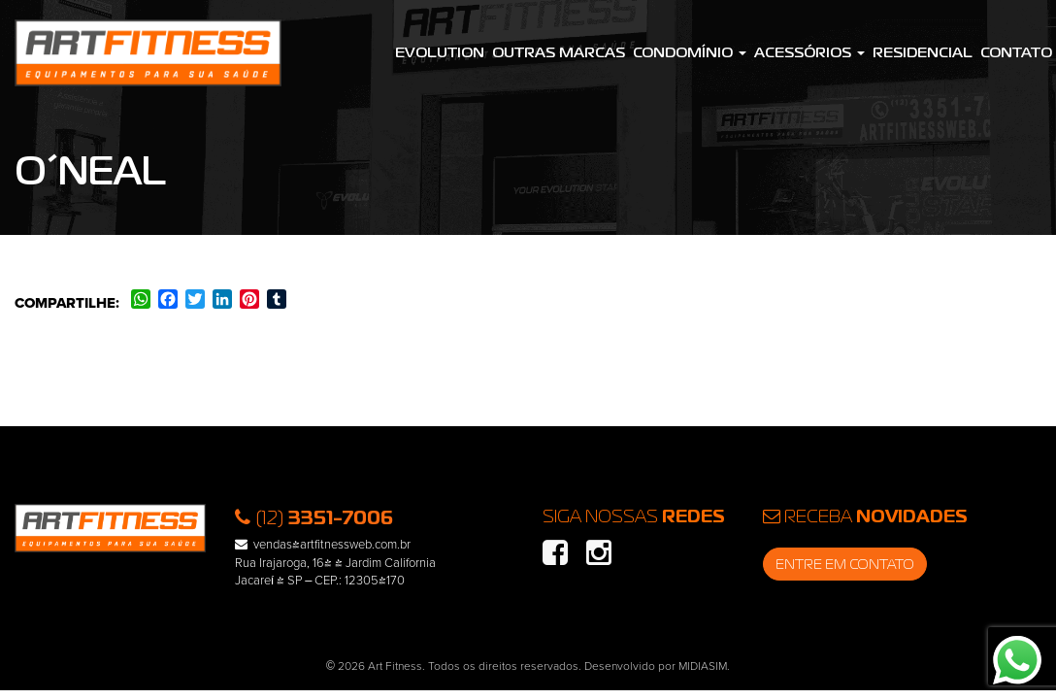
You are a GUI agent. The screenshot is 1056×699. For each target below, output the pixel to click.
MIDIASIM (702, 666)
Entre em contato (845, 564)
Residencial (923, 52)
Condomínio (689, 52)
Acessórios (809, 52)
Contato (1016, 52)
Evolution (439, 52)
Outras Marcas (558, 52)
